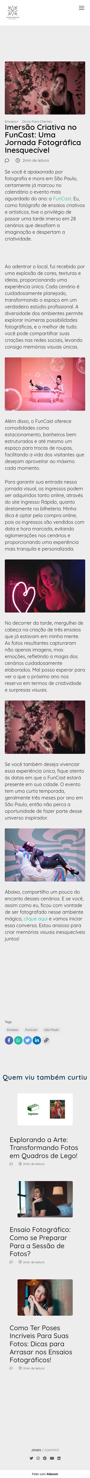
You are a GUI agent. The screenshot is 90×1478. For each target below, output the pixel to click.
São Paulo (51, 1030)
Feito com (45, 1474)
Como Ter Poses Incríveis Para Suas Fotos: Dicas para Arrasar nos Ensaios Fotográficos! (41, 1344)
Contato (51, 1450)
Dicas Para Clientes (37, 121)
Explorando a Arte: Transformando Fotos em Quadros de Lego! (44, 1148)
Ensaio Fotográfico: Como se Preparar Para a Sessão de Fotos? (40, 1242)
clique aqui (36, 919)
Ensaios (11, 121)
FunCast (62, 199)
